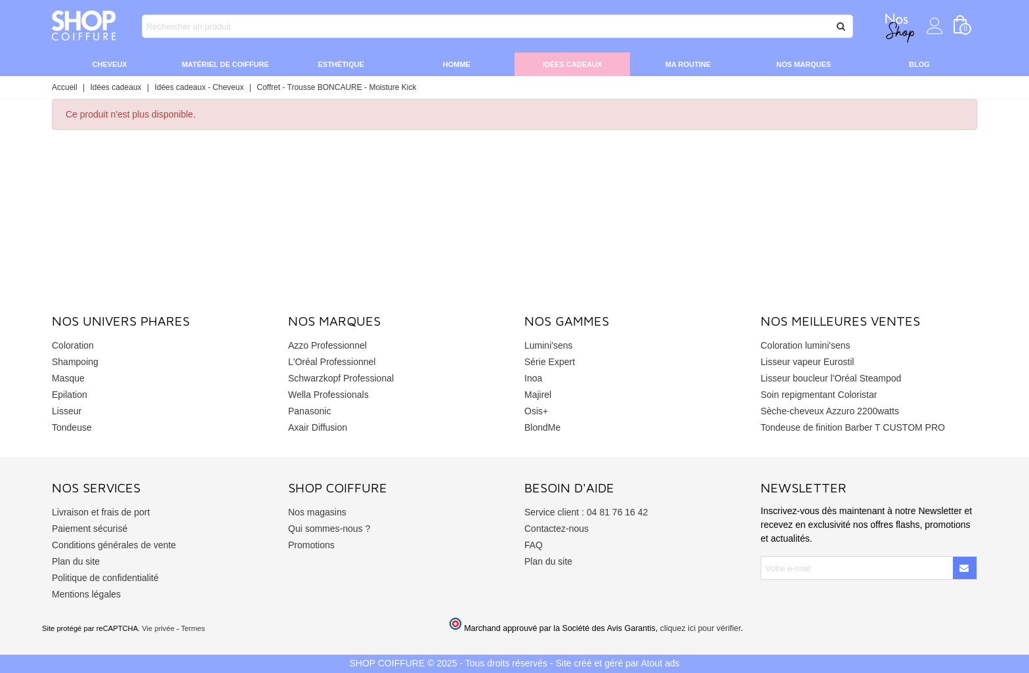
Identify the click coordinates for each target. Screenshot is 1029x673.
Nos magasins (317, 512)
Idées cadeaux (572, 64)
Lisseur (66, 411)
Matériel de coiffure (225, 64)
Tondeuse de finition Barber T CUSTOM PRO (853, 427)
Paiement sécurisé (89, 528)
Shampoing (75, 362)
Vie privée (158, 628)
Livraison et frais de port (101, 512)
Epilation (69, 394)
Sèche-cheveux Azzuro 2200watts (830, 411)
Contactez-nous (556, 528)
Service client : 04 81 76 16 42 (586, 512)
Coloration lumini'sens (805, 345)
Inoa (533, 378)
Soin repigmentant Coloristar (819, 394)
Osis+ (536, 411)
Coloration (73, 345)
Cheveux (110, 64)
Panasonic (309, 411)
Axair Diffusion (317, 427)
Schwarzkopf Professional (341, 378)
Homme (457, 64)
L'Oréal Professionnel (331, 362)
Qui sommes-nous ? (329, 528)
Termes (193, 628)
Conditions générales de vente (114, 545)
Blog (919, 64)
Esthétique (341, 64)
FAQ (533, 545)
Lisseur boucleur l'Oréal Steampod (831, 378)
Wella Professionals (328, 394)
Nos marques (803, 64)
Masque (68, 378)
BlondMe (542, 427)
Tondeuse (72, 427)
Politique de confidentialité (105, 578)
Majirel (537, 394)
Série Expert (549, 362)
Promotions (311, 545)
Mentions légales (86, 594)
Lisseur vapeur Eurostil (807, 362)
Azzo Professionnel (327, 345)
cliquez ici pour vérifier (700, 628)
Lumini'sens (548, 345)
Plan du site (76, 561)
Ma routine (688, 64)
